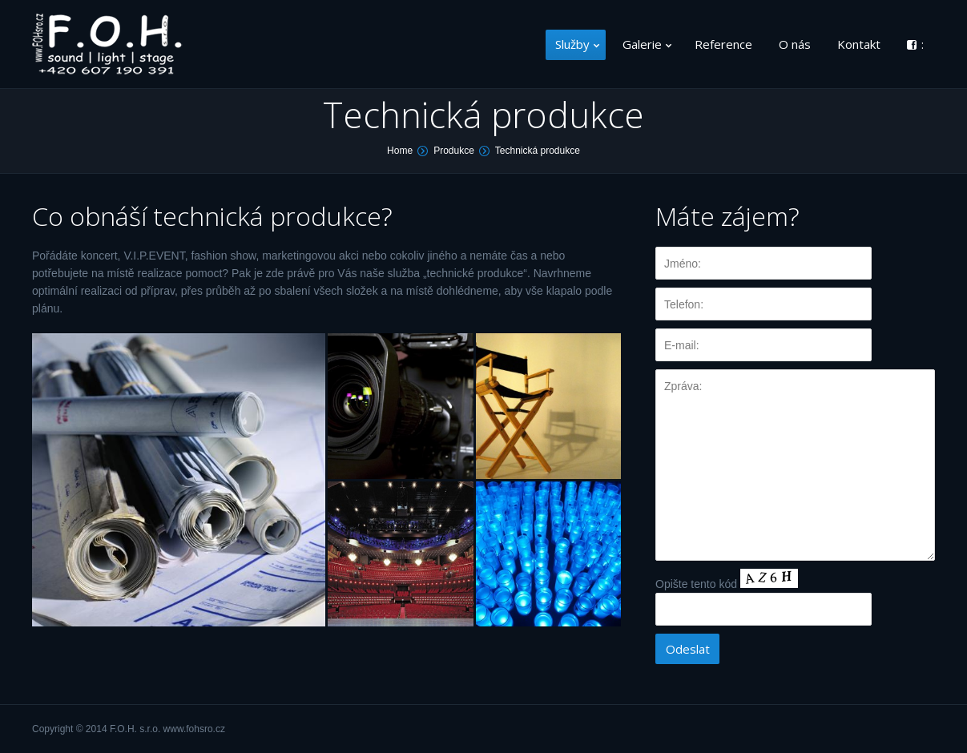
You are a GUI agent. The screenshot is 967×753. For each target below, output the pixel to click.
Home (400, 150)
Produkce (453, 150)
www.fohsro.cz (194, 729)
